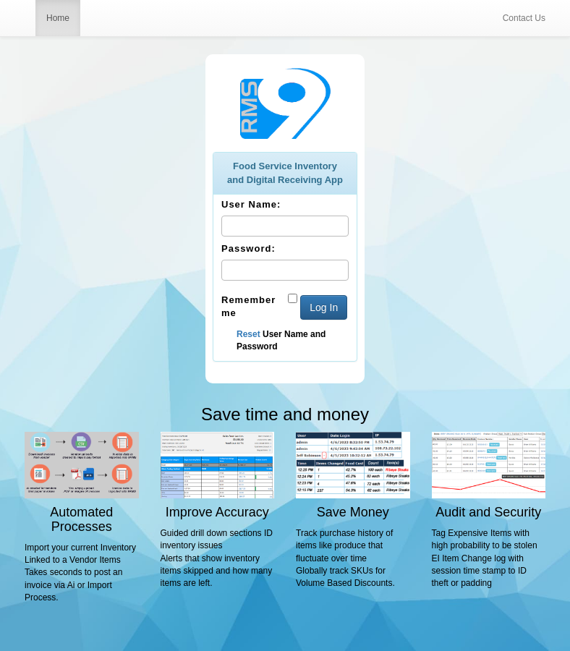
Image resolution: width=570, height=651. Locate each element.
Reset (248, 334)
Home (57, 18)
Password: (248, 248)
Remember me (248, 306)
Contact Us (524, 18)
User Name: (251, 204)
